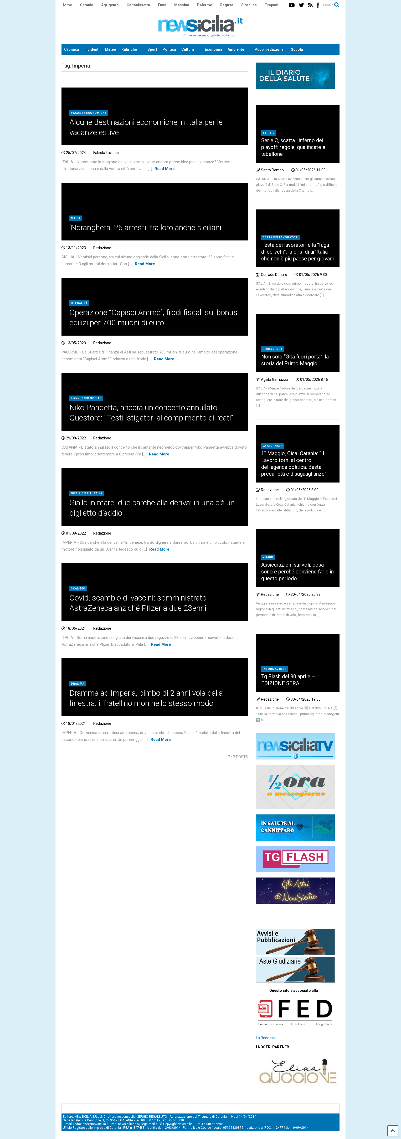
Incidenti (92, 49)
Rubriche (129, 49)
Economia (213, 49)
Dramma (78, 683)
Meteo (110, 49)
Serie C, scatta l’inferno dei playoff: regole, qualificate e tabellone (293, 147)
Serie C (269, 132)
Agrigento (110, 5)
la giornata (273, 445)
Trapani (271, 5)
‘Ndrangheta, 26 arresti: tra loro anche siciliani (145, 227)
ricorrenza (273, 349)
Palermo (204, 5)
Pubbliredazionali (270, 49)
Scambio (78, 588)
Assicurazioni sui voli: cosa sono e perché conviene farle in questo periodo (297, 572)
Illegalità (79, 303)
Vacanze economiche (89, 112)
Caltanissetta (138, 5)
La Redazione (267, 1038)
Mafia (76, 218)
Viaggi (268, 557)
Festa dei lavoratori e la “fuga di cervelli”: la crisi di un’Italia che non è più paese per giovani (297, 252)
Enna (162, 5)
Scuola (297, 49)
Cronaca (71, 49)
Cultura (187, 49)
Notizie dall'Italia (86, 493)
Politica (169, 49)
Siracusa (249, 5)
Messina (181, 5)
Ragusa (226, 5)
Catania (86, 5)
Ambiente (236, 49)
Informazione (274, 669)
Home (66, 5)
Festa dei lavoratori (281, 237)
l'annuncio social (86, 398)
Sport (152, 49)
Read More (165, 168)
